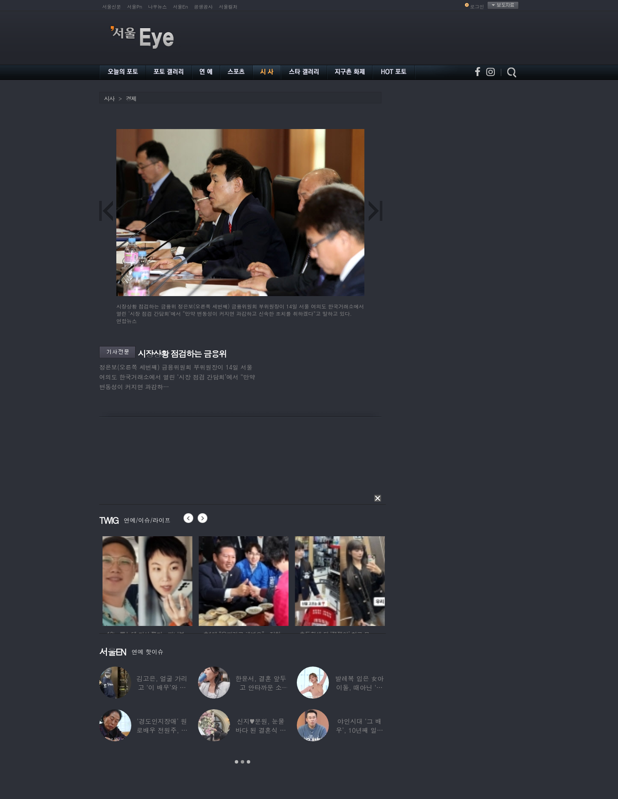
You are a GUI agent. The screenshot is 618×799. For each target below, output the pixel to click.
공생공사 (203, 6)
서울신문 (111, 6)
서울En (180, 6)
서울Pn (134, 6)
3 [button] (248, 762)
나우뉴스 (157, 6)
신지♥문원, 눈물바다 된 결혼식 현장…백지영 (260, 730)
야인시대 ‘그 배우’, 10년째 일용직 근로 (359, 730)
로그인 (477, 6)
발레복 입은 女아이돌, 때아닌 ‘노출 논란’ (359, 687)
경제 (131, 98)
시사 (109, 98)
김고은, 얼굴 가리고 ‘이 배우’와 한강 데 (161, 687)
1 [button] (236, 762)
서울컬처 (228, 6)
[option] (170, 579)
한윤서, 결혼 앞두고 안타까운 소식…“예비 (260, 687)
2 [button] (242, 762)
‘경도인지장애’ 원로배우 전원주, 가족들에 (161, 730)
